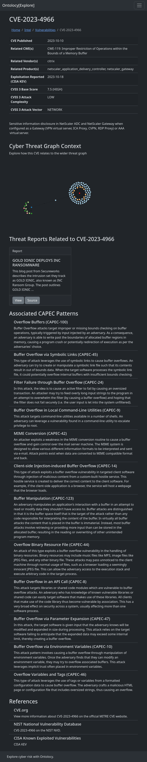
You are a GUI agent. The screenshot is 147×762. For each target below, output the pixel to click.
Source (32, 300)
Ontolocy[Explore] (18, 5)
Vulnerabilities (45, 30)
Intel (27, 30)
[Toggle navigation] (139, 5)
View (18, 300)
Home (15, 30)
